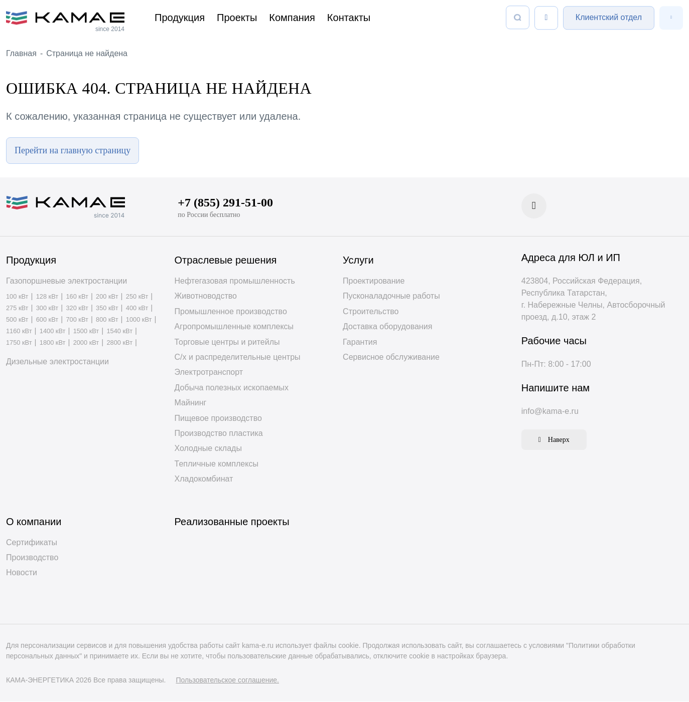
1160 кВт (19, 332)
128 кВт (47, 297)
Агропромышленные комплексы (234, 327)
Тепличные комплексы (216, 464)
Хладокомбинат (204, 479)
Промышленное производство (231, 312)
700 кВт (77, 320)
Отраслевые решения (226, 260)
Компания (292, 17)
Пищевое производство (218, 418)
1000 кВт (139, 320)
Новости (21, 573)
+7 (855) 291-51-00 (225, 202)
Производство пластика (219, 433)
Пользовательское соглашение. (227, 680)
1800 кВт (53, 343)
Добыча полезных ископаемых (232, 388)
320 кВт (77, 309)
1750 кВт (19, 343)
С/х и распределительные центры (238, 357)
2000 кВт (86, 343)
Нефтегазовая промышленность (235, 281)
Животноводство (206, 296)
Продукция (180, 17)
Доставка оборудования (387, 327)
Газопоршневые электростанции (66, 281)
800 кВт (107, 320)
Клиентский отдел (609, 17)
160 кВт (77, 297)
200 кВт (107, 297)
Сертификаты (31, 542)
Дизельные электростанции (57, 362)
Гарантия (360, 342)
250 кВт (137, 297)
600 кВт (47, 320)
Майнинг (191, 403)
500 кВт (17, 320)
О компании (33, 521)
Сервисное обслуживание (391, 357)
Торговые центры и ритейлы (227, 342)
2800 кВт (119, 343)
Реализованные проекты (232, 521)
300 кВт (47, 309)
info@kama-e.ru (550, 411)
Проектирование (373, 281)
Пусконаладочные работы (391, 296)
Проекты (237, 17)
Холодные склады (208, 448)
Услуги (358, 260)
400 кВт (137, 309)
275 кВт (17, 309)
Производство (32, 558)
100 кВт (17, 297)
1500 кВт (86, 332)
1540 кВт (119, 332)
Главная (21, 53)
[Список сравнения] (546, 18)
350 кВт (107, 309)
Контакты (348, 17)
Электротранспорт (209, 372)
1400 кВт (53, 332)
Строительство (370, 312)
